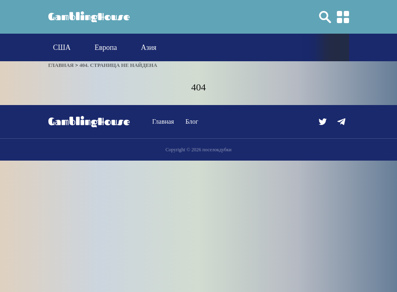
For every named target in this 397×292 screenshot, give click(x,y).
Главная (163, 121)
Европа (106, 47)
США (62, 47)
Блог (191, 121)
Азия (148, 47)
